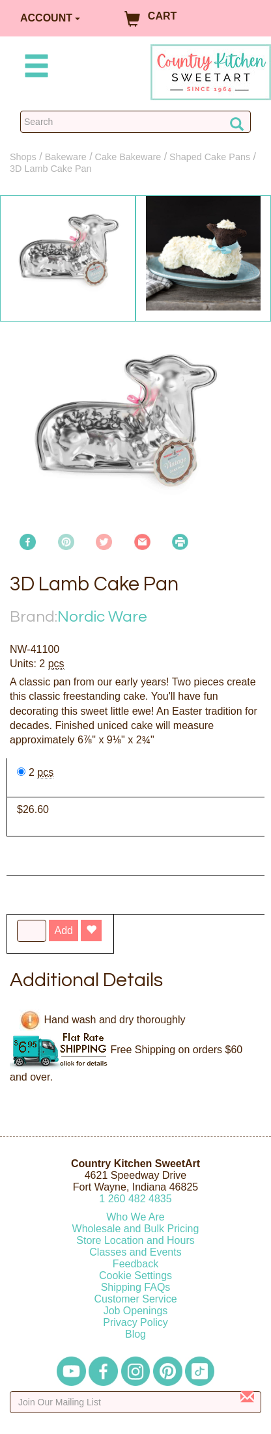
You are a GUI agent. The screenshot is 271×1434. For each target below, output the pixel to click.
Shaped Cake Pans (209, 157)
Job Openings (136, 1310)
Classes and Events (135, 1252)
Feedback (135, 1263)
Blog (135, 1334)
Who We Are (135, 1216)
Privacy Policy (135, 1322)
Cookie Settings (135, 1275)
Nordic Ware (102, 617)
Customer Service (135, 1298)
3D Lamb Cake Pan (51, 168)
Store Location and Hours (135, 1240)
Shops (23, 157)
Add (63, 930)
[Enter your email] (135, 1402)
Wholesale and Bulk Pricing (135, 1228)
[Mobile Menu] (34, 68)
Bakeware (66, 157)
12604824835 (135, 1198)
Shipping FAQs (136, 1287)
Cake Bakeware (128, 157)
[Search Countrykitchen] (135, 122)
